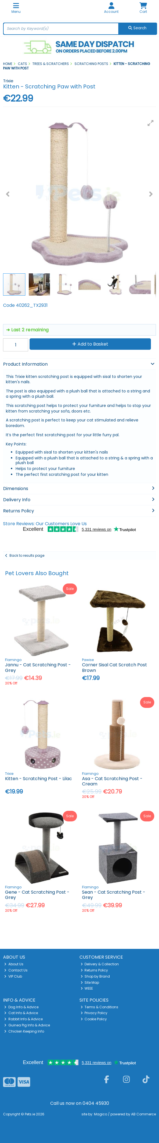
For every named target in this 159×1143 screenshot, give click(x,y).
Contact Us (16, 970)
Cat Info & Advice (21, 1013)
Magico (100, 1114)
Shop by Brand (95, 976)
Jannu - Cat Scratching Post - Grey (38, 667)
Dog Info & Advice (21, 1007)
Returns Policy (94, 970)
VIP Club (13, 976)
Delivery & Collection (100, 964)
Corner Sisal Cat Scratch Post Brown (114, 667)
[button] (150, 123)
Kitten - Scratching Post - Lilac (38, 778)
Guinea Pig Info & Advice (27, 1025)
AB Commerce (143, 1114)
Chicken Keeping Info (24, 1031)
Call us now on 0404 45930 (79, 1103)
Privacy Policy (94, 1013)
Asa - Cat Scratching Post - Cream (112, 781)
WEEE (87, 988)
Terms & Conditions (100, 1007)
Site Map (90, 982)
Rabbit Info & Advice (23, 1019)
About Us (13, 964)
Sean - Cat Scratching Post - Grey (113, 895)
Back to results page (26, 555)
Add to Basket (90, 344)
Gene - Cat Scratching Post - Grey (37, 895)
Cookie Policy (94, 1019)
